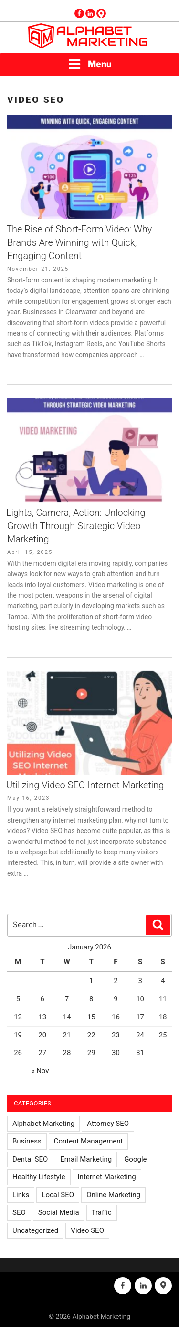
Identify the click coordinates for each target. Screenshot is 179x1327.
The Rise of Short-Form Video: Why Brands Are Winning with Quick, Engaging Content (79, 242)
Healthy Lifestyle (38, 1176)
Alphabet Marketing (43, 1123)
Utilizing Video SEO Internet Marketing (85, 785)
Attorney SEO (108, 1123)
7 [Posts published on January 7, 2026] (67, 999)
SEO (19, 1212)
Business (27, 1141)
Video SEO (87, 1230)
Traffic (102, 1212)
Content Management (88, 1141)
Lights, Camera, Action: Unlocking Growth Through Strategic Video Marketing (75, 526)
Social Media (58, 1212)
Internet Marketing (107, 1176)
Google (135, 1159)
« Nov (40, 1070)
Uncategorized (35, 1230)
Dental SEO (30, 1159)
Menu (90, 64)
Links (20, 1195)
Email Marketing (86, 1159)
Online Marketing (113, 1195)
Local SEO (58, 1195)
